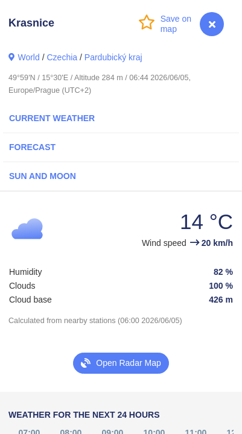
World (28, 57)
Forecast (32, 147)
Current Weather (52, 118)
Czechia (61, 57)
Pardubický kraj (113, 57)
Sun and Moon (42, 176)
